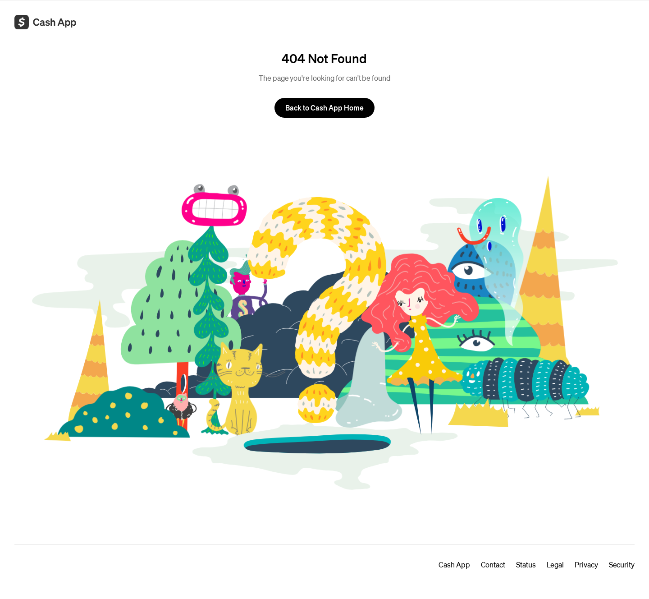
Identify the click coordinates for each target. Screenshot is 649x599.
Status (526, 564)
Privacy (586, 564)
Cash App (454, 564)
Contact (493, 564)
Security (622, 564)
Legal (555, 564)
